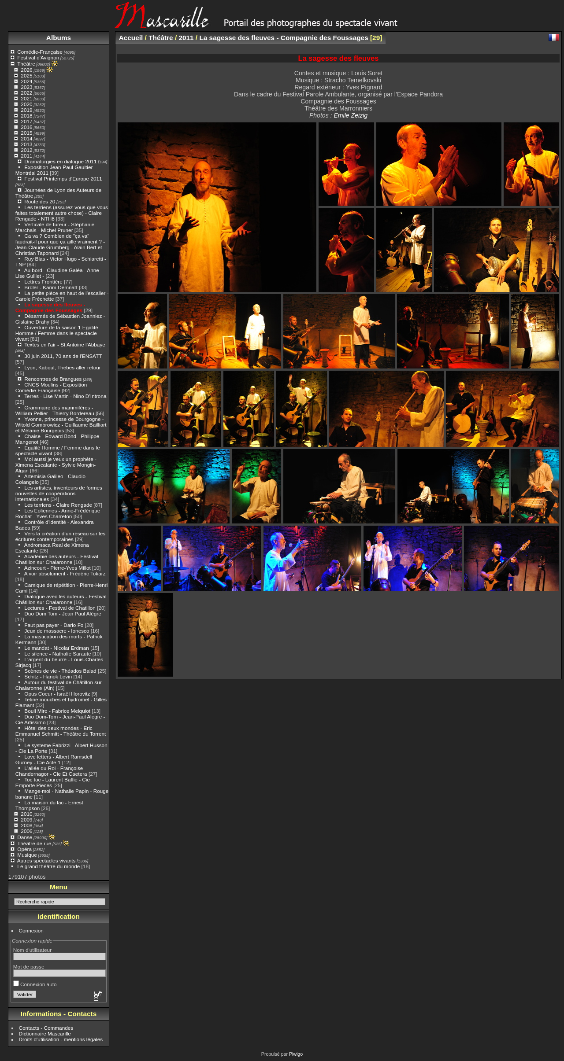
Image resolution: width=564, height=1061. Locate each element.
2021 (26, 98)
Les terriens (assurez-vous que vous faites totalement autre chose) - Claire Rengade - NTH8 (61, 212)
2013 (26, 144)
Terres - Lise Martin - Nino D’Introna (65, 396)
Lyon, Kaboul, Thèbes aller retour (62, 367)
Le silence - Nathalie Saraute (57, 653)
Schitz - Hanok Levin (48, 676)
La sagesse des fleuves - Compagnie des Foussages (50, 307)
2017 (26, 121)
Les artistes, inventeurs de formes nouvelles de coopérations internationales (58, 493)
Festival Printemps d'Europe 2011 (63, 178)
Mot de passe (29, 966)
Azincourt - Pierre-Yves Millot (57, 568)
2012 (26, 150)
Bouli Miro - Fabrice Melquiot (57, 711)
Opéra (24, 849)
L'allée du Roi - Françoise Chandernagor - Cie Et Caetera (51, 771)
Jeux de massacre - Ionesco (56, 631)
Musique (27, 855)
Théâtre (26, 63)
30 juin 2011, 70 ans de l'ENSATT (63, 356)
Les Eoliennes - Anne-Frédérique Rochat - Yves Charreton (57, 513)
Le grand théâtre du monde (48, 866)
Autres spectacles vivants (46, 860)
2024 (26, 81)
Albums (58, 37)
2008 (26, 825)
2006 (26, 831)
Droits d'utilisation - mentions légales (61, 1039)
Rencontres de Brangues (53, 379)
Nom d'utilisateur (32, 950)
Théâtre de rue (34, 843)
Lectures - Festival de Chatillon (60, 608)
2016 (26, 127)
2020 (26, 104)
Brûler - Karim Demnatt (50, 287)
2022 (26, 93)
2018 (26, 115)
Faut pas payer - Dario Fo (53, 625)
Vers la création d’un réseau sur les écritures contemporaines (60, 536)
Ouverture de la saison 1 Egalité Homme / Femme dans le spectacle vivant (56, 333)
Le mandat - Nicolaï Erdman (56, 648)
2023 (26, 87)
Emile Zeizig (350, 115)
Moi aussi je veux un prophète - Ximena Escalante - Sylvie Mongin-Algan (55, 464)
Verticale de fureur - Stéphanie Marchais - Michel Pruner (55, 227)
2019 (26, 110)
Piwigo (296, 1054)
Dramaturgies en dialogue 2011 (60, 161)
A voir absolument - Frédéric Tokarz (65, 573)
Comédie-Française (40, 52)
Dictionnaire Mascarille (45, 1033)
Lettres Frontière (43, 281)
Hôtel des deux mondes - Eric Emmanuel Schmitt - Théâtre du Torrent (60, 731)
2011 (26, 155)
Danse (24, 837)
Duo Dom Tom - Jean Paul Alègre (62, 613)
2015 (26, 133)
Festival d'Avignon (38, 57)
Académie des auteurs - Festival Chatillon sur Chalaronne (56, 559)
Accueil (131, 37)
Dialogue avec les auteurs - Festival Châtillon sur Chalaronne (61, 599)
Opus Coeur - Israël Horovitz (57, 693)
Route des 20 (39, 201)
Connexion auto (35, 984)
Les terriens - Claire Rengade (58, 505)
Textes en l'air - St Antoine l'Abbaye (64, 344)
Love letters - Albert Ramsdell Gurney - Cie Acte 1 (53, 759)
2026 (26, 70)
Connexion (31, 930)
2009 (26, 819)
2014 (26, 138)
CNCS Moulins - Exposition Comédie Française (51, 387)
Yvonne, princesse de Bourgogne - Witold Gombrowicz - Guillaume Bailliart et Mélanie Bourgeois (61, 424)
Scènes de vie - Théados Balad (60, 671)
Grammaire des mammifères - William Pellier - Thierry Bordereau (54, 410)
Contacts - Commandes (46, 1028)
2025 (26, 75)
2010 (26, 814)
